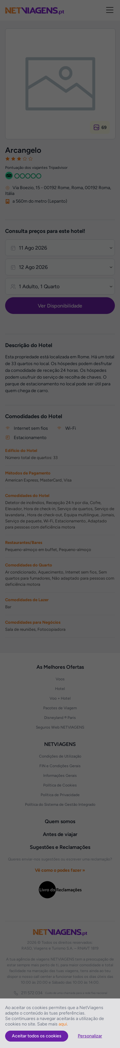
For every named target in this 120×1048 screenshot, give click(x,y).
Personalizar (90, 1036)
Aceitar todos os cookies (36, 1036)
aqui (63, 1024)
